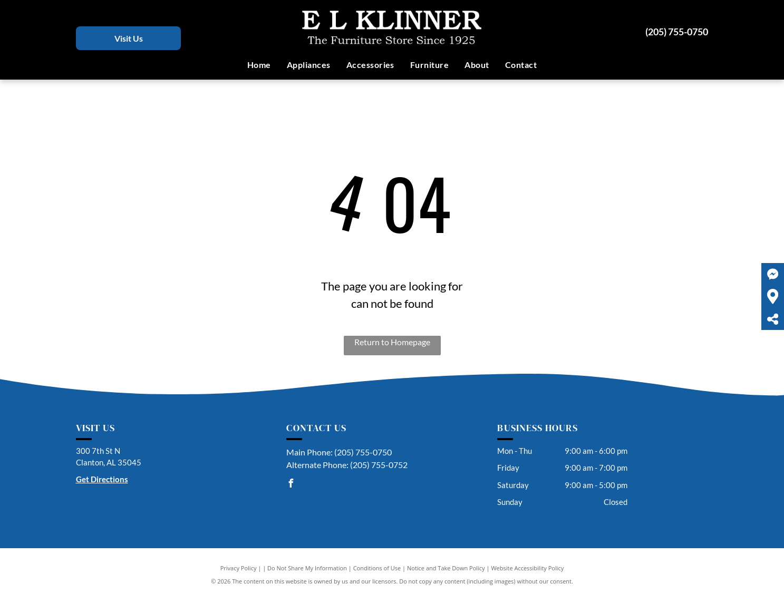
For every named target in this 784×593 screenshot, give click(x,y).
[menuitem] (259, 65)
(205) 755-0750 (676, 31)
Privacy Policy (238, 568)
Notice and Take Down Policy (446, 568)
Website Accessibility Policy (527, 568)
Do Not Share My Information (307, 568)
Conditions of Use (377, 568)
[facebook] (290, 485)
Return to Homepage (392, 342)
